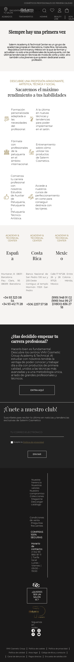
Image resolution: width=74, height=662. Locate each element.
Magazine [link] (37, 499)
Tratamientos (26, 17)
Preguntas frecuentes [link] (37, 524)
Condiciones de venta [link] (37, 519)
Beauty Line (58, 18)
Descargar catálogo (37, 503)
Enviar (37, 454)
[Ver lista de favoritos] (52, 10)
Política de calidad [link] (17, 653)
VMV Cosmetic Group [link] (15, 649)
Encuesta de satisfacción (56, 656)
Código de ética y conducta (53, 653)
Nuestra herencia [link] (36, 481)
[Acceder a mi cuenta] (59, 10)
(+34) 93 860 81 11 (36, 553)
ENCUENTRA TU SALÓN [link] (12, 11)
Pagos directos (35, 656)
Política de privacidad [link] (58, 649)
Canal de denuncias (16, 656)
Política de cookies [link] (37, 649)
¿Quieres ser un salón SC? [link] (37, 596)
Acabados (7, 17)
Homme (43, 17)
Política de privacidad (33, 442)
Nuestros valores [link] (36, 486)
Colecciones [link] (37, 496)
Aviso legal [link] (33, 653)
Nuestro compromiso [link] (37, 492)
